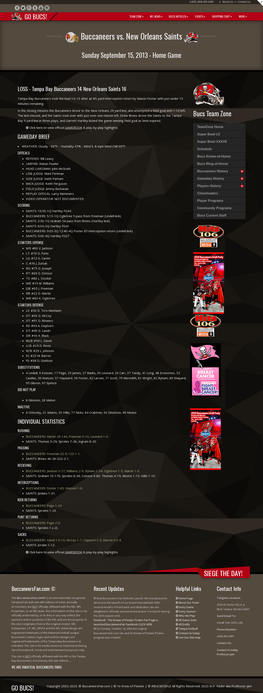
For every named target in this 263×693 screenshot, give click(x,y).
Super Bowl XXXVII (212, 141)
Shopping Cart (221, 16)
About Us (227, 1)
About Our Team (189, 602)
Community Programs (214, 208)
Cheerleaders (207, 193)
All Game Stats (188, 620)
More (242, 16)
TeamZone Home (210, 127)
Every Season (187, 611)
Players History (209, 186)
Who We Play (187, 616)
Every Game (186, 607)
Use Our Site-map (190, 637)
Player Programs (210, 200)
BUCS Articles (178, 16)
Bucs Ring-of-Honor (213, 164)
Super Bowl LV (208, 134)
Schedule (204, 149)
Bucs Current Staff (211, 215)
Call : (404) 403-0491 (201, 1)
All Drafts (184, 624)
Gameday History (210, 178)
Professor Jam (225, 654)
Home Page (186, 598)
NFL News (156, 16)
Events (199, 16)
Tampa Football (188, 628)
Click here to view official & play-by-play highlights (73, 128)
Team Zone (136, 16)
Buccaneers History (212, 171)
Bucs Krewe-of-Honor (214, 156)
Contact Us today (189, 633)
